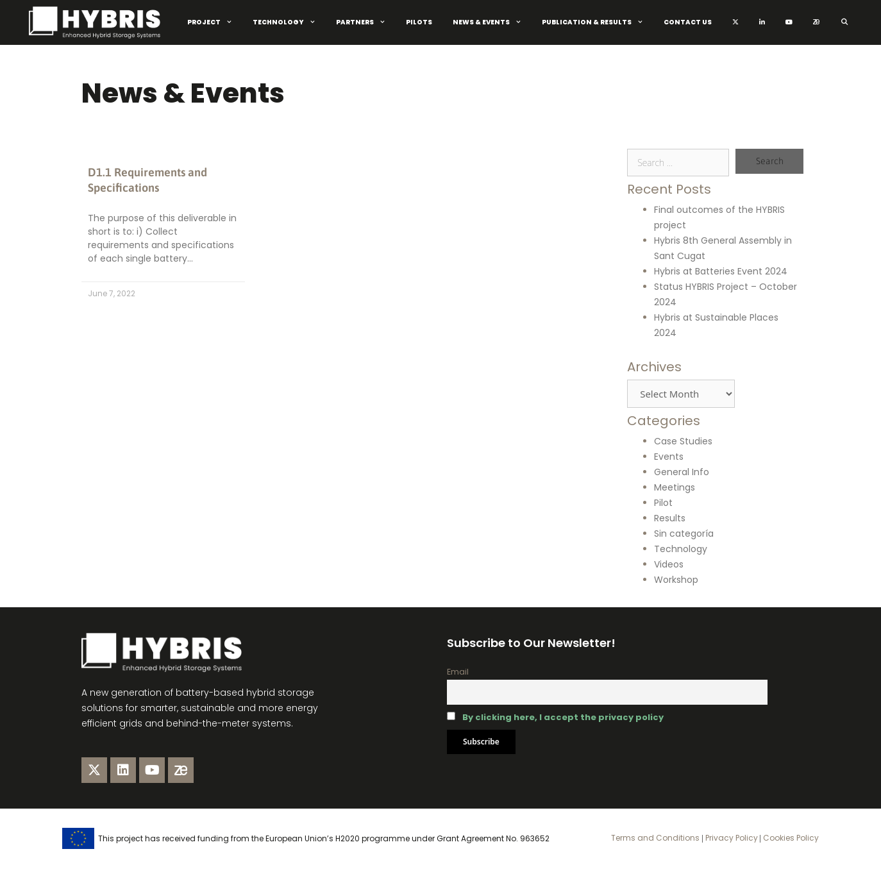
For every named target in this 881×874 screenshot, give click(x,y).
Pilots (419, 22)
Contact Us (688, 22)
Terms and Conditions (655, 837)
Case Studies (683, 441)
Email (458, 671)
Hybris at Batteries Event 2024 (720, 271)
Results (669, 518)
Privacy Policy (730, 837)
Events (669, 456)
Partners (366, 22)
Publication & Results (597, 22)
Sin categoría (684, 533)
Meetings (674, 487)
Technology (289, 22)
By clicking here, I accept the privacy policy (563, 717)
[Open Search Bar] (844, 22)
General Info (681, 472)
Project (214, 22)
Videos (669, 564)
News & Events (492, 22)
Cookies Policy (790, 837)
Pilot (663, 502)
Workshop (676, 579)
